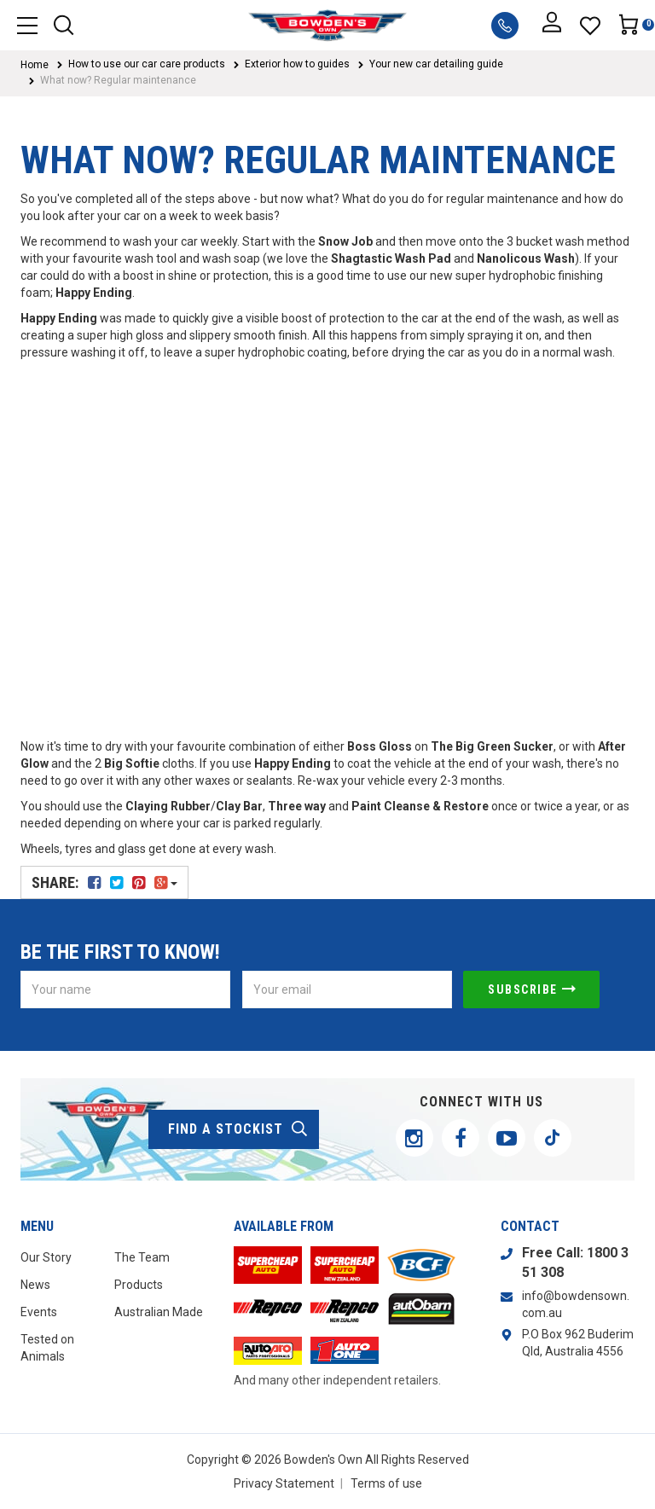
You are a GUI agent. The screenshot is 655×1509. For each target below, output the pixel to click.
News (35, 1284)
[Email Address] (347, 989)
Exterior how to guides (297, 64)
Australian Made (158, 1312)
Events (38, 1312)
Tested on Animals (47, 1347)
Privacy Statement (284, 1483)
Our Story (46, 1257)
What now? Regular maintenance (118, 80)
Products (138, 1284)
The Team (142, 1257)
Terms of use (386, 1483)
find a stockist (238, 1129)
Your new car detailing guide (436, 64)
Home (34, 65)
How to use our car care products (146, 64)
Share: (104, 882)
